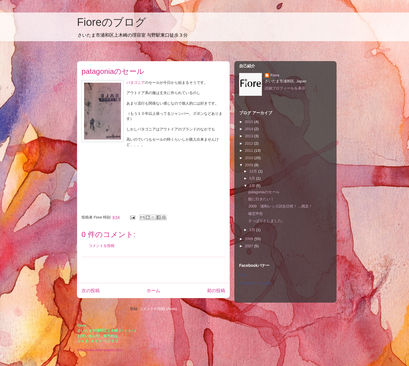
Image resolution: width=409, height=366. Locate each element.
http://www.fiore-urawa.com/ (100, 350)
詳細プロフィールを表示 (285, 88)
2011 (249, 150)
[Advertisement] (153, 269)
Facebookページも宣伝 (255, 283)
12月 (253, 171)
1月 (252, 230)
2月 (252, 186)
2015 (249, 122)
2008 (249, 239)
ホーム (153, 290)
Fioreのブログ (111, 22)
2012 (249, 143)
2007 (249, 246)
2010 (249, 158)
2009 (249, 165)
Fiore (274, 75)
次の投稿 (91, 290)
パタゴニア (135, 82)
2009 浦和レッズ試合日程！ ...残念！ (280, 206)
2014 (249, 129)
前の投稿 (216, 290)
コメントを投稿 (101, 246)
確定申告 (255, 213)
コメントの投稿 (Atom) (158, 309)
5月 (252, 178)
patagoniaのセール (263, 192)
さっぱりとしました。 (266, 221)
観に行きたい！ (261, 199)
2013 (249, 136)
